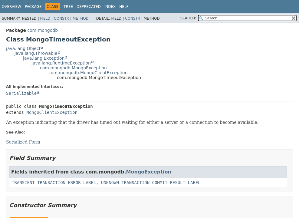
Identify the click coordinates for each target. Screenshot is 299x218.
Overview (11, 7)
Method (81, 18)
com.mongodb (42, 30)
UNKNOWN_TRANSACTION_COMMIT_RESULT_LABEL (151, 182)
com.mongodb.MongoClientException (88, 72)
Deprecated (89, 7)
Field (45, 18)
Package (33, 7)
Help (124, 7)
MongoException (148, 172)
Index (110, 7)
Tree (68, 7)
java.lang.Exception (43, 58)
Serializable (21, 93)
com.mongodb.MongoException (73, 67)
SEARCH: (188, 18)
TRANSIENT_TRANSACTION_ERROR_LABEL (54, 182)
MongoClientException (51, 112)
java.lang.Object (23, 48)
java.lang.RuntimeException (61, 63)
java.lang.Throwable (36, 53)
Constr (61, 18)
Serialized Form (23, 142)
